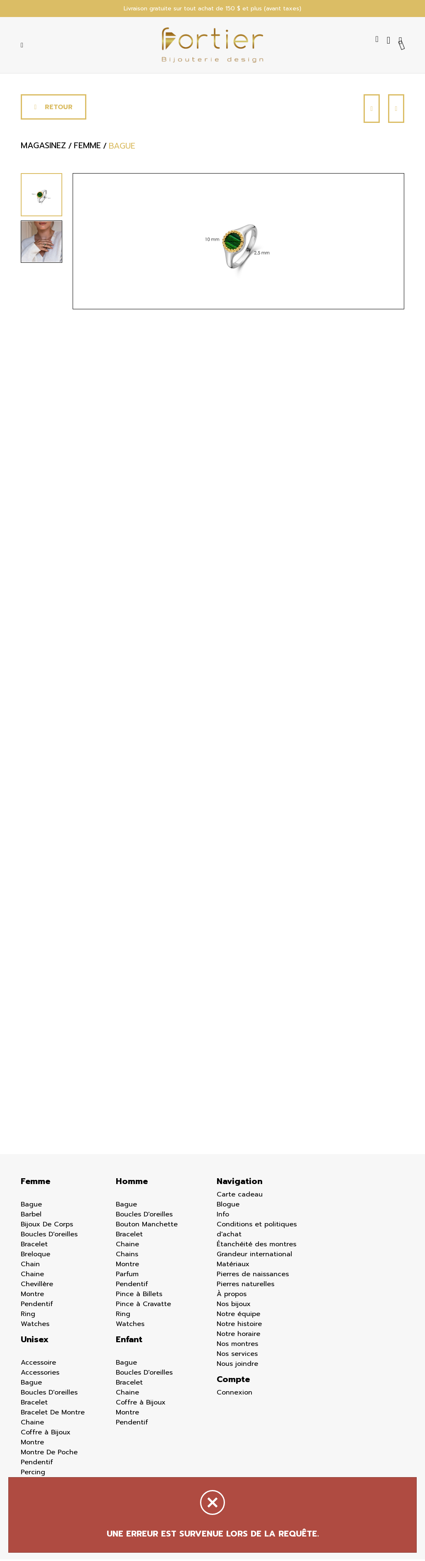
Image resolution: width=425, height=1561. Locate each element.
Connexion (234, 1394)
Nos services (237, 1355)
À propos (232, 1296)
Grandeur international (254, 1256)
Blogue (228, 1206)
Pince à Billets (139, 1296)
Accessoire (38, 1364)
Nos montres (237, 1346)
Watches (35, 1326)
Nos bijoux (234, 1306)
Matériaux (233, 1266)
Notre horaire (238, 1336)
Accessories (40, 1374)
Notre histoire (239, 1326)
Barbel (31, 1216)
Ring (28, 1316)
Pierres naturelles (245, 1286)
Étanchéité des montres (256, 1246)
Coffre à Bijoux (46, 1434)
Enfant (129, 1341)
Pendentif (37, 1306)
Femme (35, 1183)
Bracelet (34, 1246)
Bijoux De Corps (47, 1226)
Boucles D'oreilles (49, 1236)
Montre (32, 1296)
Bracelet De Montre (53, 1414)
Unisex (35, 1341)
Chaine (32, 1276)
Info (223, 1216)
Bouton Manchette (147, 1226)
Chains (127, 1256)
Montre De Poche (49, 1454)
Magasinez (43, 147)
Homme (132, 1183)
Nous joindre (237, 1365)
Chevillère (37, 1286)
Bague (31, 1206)
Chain (30, 1266)
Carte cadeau (240, 1196)
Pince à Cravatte (143, 1306)
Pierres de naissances (253, 1276)
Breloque (35, 1256)
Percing (33, 1474)
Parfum (127, 1276)
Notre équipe (238, 1316)
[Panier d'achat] (401, 40)
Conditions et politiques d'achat (257, 1231)
